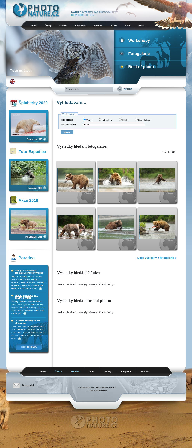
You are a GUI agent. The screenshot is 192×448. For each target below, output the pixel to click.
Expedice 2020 (35, 188)
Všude (87, 119)
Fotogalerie (135, 53)
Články (48, 25)
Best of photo (137, 67)
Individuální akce (33, 237)
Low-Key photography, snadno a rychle (26, 296)
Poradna (98, 25)
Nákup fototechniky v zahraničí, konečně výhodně (29, 271)
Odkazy (113, 25)
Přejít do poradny (29, 347)
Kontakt (141, 25)
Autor (127, 25)
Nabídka (63, 25)
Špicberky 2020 (34, 139)
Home (34, 25)
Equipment (126, 371)
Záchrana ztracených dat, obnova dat (27, 322)
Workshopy (80, 25)
